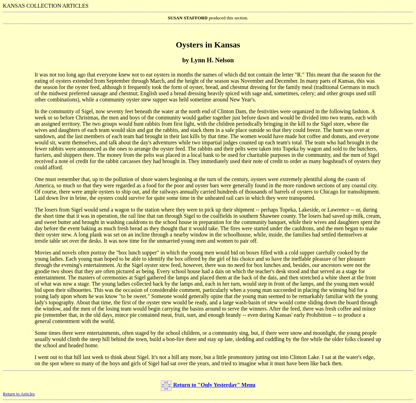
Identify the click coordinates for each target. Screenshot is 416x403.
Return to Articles (19, 393)
